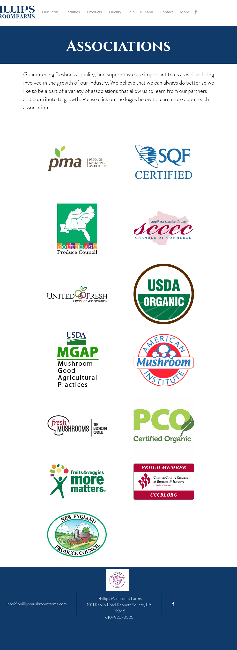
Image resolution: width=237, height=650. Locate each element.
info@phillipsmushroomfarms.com (37, 604)
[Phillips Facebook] (173, 604)
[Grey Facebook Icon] (196, 12)
